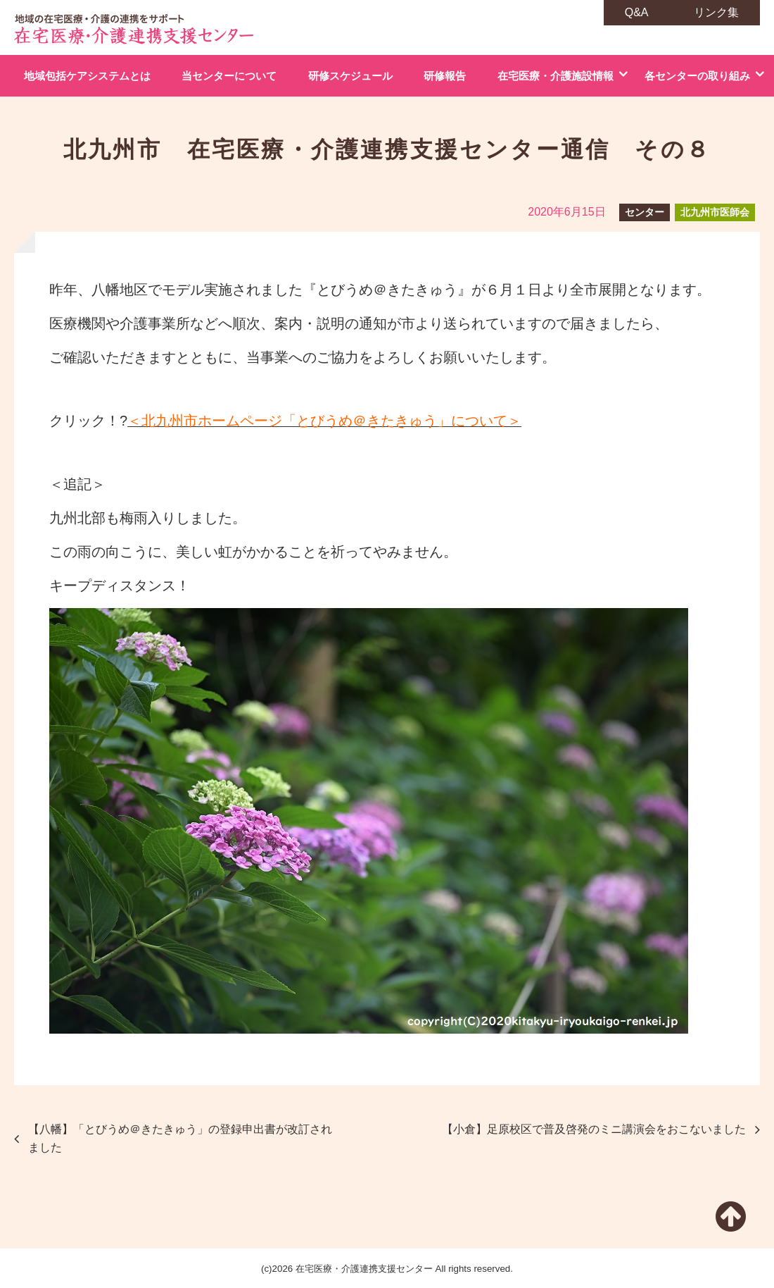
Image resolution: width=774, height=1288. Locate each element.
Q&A (637, 12)
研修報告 (445, 76)
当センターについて (229, 76)
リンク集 (716, 12)
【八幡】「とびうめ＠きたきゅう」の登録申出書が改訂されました (180, 1138)
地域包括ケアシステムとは (87, 76)
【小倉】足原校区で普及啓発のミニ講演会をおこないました (594, 1129)
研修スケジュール (350, 76)
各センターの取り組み (697, 75)
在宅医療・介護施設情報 (555, 75)
